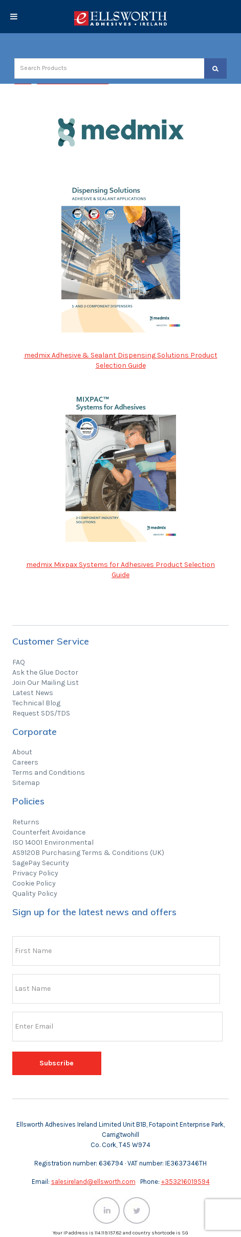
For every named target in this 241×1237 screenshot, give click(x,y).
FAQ (18, 662)
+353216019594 (185, 1181)
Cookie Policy (34, 883)
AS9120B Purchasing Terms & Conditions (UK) (88, 852)
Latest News (32, 692)
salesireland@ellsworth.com (93, 1181)
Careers (25, 762)
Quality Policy (34, 893)
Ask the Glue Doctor (45, 672)
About (22, 752)
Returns (25, 822)
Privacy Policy (35, 873)
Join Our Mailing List (45, 682)
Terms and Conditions (48, 772)
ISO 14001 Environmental (53, 842)
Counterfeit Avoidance (48, 832)
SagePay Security (40, 863)
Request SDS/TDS (41, 713)
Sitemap (26, 782)
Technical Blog (36, 703)
